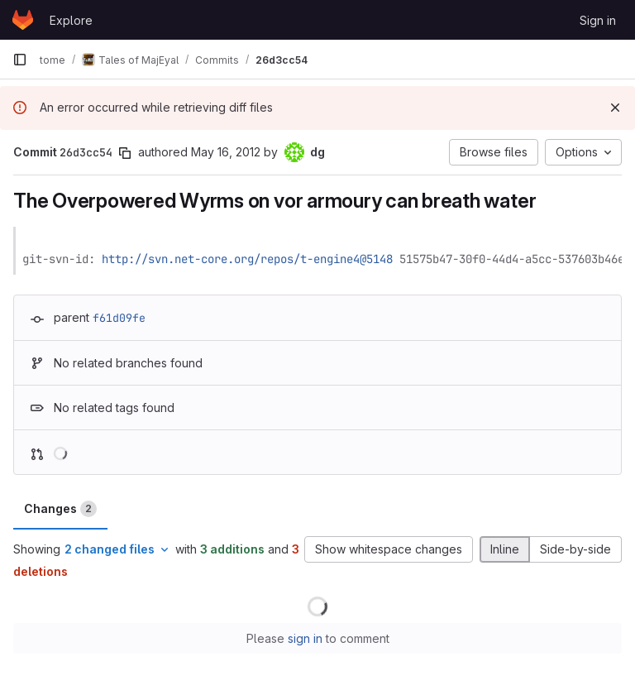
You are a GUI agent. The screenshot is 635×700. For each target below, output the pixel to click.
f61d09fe (119, 317)
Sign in (598, 20)
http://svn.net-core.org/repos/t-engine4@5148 (247, 259)
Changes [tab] (60, 509)
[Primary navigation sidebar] (20, 59)
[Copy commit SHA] (125, 153)
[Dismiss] (615, 107)
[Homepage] (22, 20)
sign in (305, 638)
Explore (71, 20)
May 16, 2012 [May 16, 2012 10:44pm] (225, 152)
